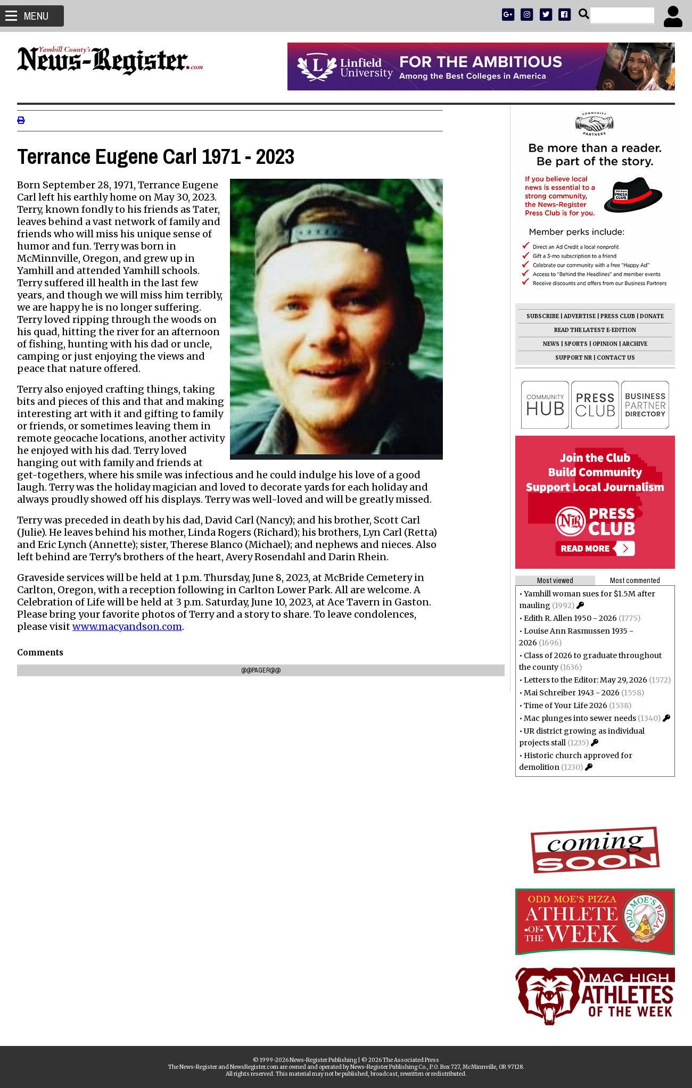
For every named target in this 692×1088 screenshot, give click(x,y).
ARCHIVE (630, 343)
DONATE (648, 316)
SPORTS (571, 343)
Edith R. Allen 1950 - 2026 (566, 618)
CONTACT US (611, 357)
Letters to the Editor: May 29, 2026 (581, 680)
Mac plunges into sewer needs (576, 718)
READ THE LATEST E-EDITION (591, 330)
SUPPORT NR (569, 357)
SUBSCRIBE (538, 316)
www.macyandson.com (131, 626)
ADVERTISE (575, 316)
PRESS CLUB (613, 316)
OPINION (600, 343)
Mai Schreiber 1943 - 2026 (567, 692)
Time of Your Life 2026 (561, 705)
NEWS (547, 343)
